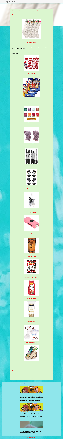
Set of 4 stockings (31, 73)
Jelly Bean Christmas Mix (31, 298)
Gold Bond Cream (31, 321)
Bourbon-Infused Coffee (31, 256)
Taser (31, 233)
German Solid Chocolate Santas (31, 101)
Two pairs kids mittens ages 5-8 (31, 188)
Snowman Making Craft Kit (31, 342)
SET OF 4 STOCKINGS (31, 42)
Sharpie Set (31, 166)
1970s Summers (23, 394)
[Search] (16, 2)
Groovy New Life (9, 2)
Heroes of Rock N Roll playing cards (31, 277)
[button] (12, 14)
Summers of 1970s (24, 411)
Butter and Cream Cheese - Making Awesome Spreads (31, 429)
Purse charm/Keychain (31, 212)
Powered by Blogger (31, 437)
